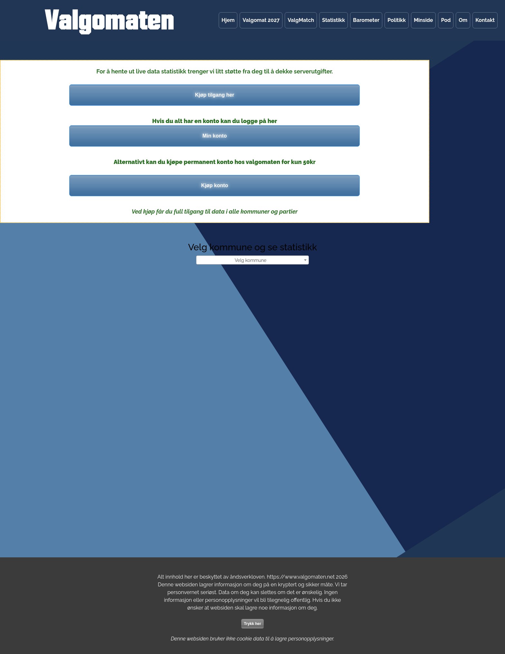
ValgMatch (301, 20)
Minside (423, 20)
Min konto (215, 136)
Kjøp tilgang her (214, 95)
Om (463, 20)
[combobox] (252, 259)
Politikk (396, 20)
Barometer (366, 20)
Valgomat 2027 (261, 20)
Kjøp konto (214, 185)
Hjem (228, 20)
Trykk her (252, 623)
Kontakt (485, 20)
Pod (446, 20)
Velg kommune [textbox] (251, 260)
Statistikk (333, 20)
